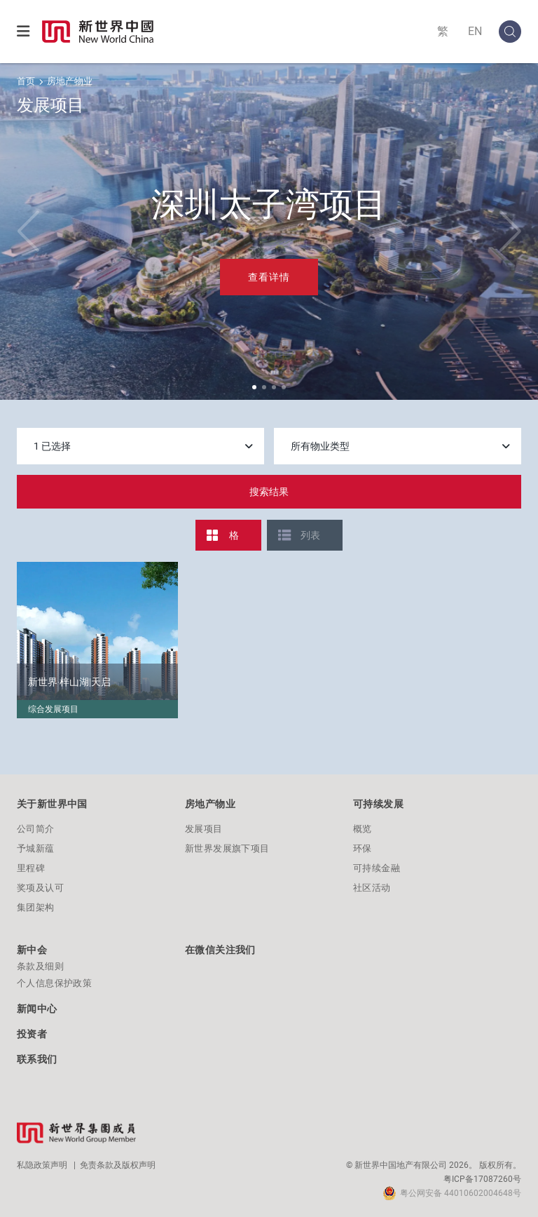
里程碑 (31, 868)
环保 (362, 848)
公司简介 (36, 828)
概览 (362, 828)
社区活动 (372, 887)
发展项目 (204, 828)
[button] (254, 387)
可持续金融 (376, 868)
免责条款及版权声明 (118, 1165)
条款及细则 (40, 966)
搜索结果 (269, 491)
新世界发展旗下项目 (227, 848)
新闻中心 (37, 1008)
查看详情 (269, 277)
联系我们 (37, 1059)
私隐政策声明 (42, 1165)
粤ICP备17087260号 (482, 1179)
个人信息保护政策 (54, 983)
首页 (26, 81)
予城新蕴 (36, 848)
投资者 (32, 1034)
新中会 (32, 949)
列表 (310, 535)
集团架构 (36, 907)
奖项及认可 (40, 887)
